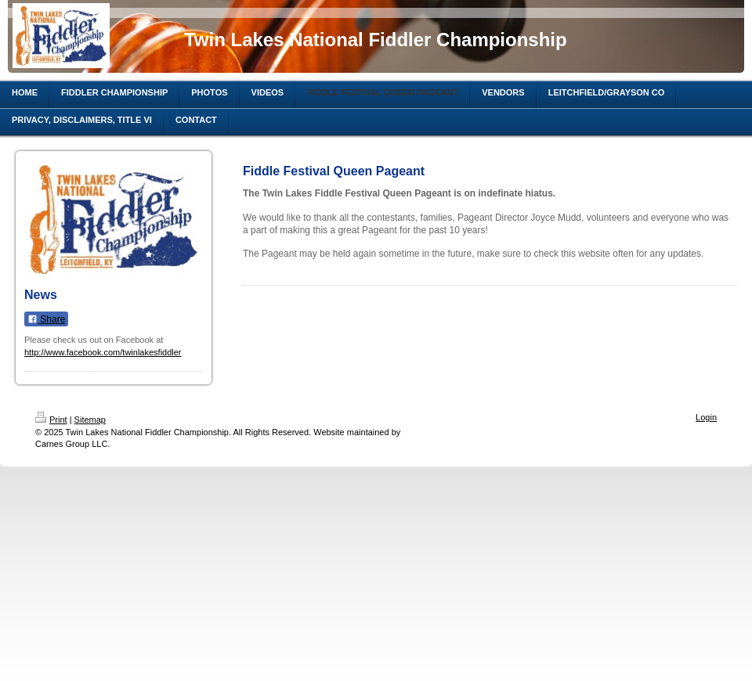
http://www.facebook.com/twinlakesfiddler (103, 352)
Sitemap (90, 419)
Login (706, 417)
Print (51, 419)
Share (46, 319)
